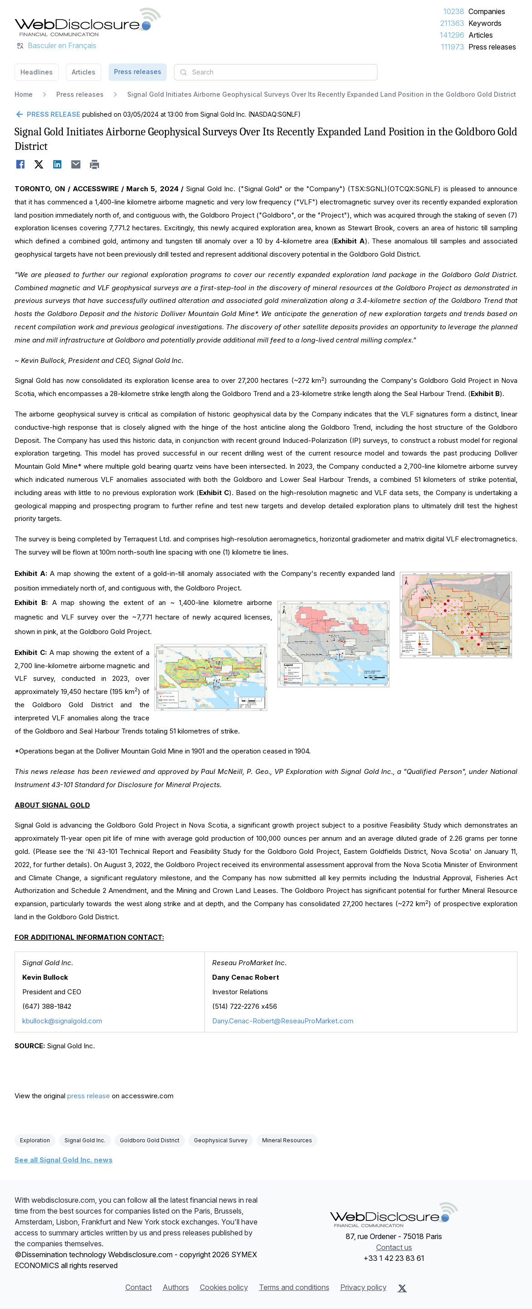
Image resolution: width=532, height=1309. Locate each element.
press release (88, 1095)
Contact (138, 1287)
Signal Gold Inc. (85, 1140)
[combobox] (276, 72)
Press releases (492, 46)
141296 (452, 35)
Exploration (35, 1140)
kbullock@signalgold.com (62, 1020)
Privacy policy (363, 1287)
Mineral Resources (287, 1140)
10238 (453, 11)
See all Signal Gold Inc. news (64, 1159)
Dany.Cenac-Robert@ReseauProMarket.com (282, 1020)
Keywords (485, 23)
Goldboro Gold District (149, 1140)
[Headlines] (88, 21)
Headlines (36, 72)
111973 (452, 46)
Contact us (394, 1247)
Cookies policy (224, 1287)
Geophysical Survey (221, 1140)
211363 (452, 23)
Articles (480, 35)
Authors (176, 1287)
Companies (486, 11)
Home (24, 94)
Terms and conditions (294, 1287)
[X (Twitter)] (402, 1288)
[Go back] (47, 114)
